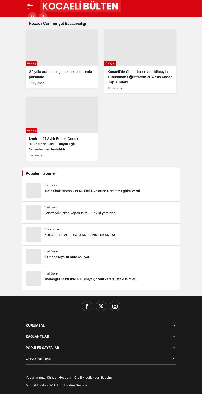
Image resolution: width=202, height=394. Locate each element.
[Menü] (30, 6)
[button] (32, 16)
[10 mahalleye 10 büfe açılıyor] (101, 257)
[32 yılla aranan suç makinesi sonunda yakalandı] (62, 59)
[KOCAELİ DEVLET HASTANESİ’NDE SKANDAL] (101, 234)
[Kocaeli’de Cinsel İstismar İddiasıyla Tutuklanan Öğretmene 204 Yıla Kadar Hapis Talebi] (140, 61)
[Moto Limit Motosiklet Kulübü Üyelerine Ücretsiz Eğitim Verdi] (101, 190)
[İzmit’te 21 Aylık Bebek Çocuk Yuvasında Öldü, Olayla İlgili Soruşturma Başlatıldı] (62, 129)
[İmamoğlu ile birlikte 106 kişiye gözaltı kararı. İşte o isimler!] (101, 279)
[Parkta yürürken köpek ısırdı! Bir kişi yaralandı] (101, 212)
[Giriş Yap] (43, 16)
